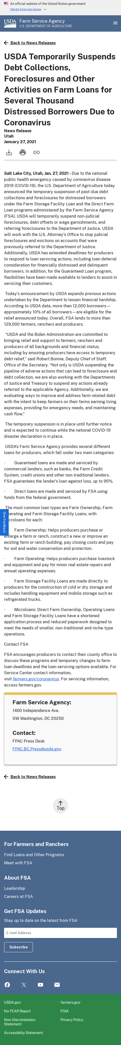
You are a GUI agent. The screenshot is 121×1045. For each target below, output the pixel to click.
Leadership (14, 888)
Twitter (24, 985)
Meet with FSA (18, 863)
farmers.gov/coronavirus (36, 679)
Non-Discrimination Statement (19, 1021)
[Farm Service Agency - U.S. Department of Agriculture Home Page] (45, 23)
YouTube (40, 985)
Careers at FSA (18, 896)
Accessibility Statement (23, 1032)
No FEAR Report (17, 1011)
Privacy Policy (71, 1019)
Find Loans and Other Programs (34, 854)
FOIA (64, 1011)
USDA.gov (12, 1002)
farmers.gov (70, 1002)
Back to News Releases (30, 42)
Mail (57, 985)
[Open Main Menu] (115, 23)
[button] (4, 522)
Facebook (7, 985)
